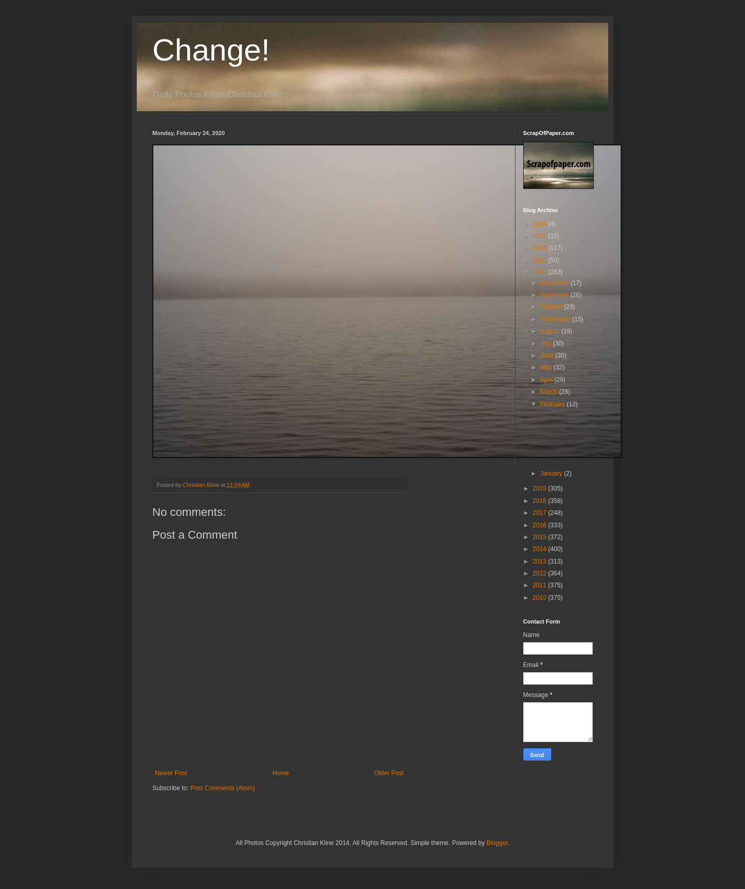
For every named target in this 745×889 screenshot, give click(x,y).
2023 (540, 236)
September (556, 319)
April (547, 379)
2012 (540, 573)
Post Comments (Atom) (222, 788)
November (555, 295)
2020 (540, 272)
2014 (540, 549)
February (553, 404)
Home (281, 773)
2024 (540, 224)
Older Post (389, 773)
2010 (540, 597)
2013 (540, 561)
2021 (540, 260)
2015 (540, 537)
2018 (540, 501)
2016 (540, 525)
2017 (540, 512)
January (552, 473)
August (550, 331)
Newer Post (171, 773)
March (549, 391)
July (546, 343)
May (546, 367)
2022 (540, 247)
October (552, 306)
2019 (540, 488)
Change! (211, 50)
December (555, 283)
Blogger (497, 843)
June (547, 355)
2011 (540, 585)
